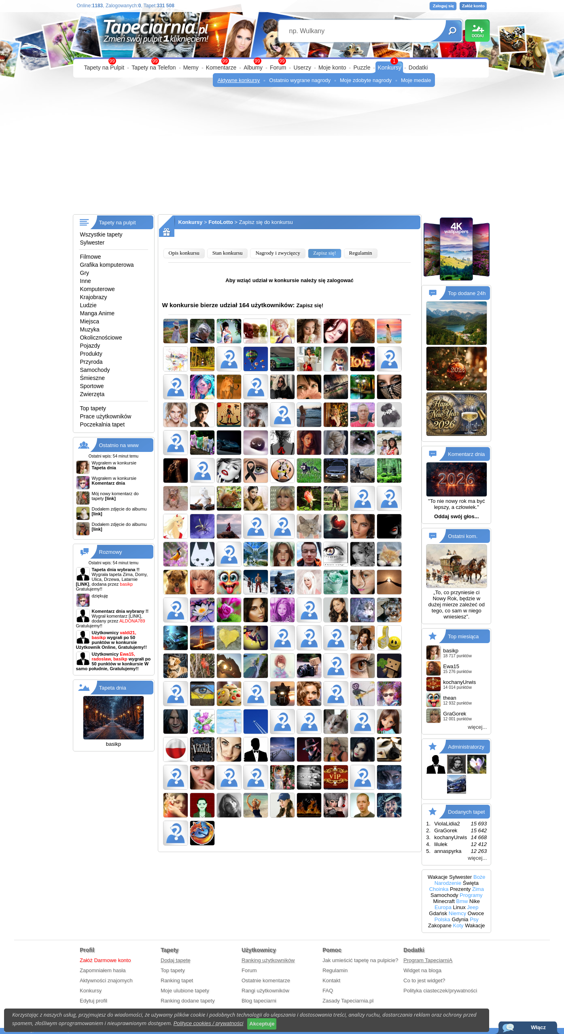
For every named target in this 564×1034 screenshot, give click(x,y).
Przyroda (91, 362)
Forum (278, 67)
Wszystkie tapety (101, 234)
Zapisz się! (324, 253)
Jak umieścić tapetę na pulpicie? (360, 960)
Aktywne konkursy (239, 80)
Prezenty (460, 889)
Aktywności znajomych (106, 980)
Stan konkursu (227, 253)
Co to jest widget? (424, 980)
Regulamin (360, 253)
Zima (478, 889)
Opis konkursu (184, 253)
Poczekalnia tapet (102, 424)
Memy (191, 67)
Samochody (95, 370)
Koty (458, 925)
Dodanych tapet (466, 812)
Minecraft (443, 901)
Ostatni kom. (462, 536)
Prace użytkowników (105, 416)
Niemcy (457, 913)
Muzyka (90, 329)
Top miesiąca (463, 636)
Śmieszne (92, 378)
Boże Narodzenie (460, 880)
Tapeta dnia (112, 688)
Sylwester (92, 242)
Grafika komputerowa (107, 265)
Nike (474, 901)
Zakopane (440, 925)
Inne (85, 281)
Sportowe (92, 386)
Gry (84, 273)
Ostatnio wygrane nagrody (300, 80)
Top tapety (93, 408)
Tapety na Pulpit (104, 67)
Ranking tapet (177, 980)
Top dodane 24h (467, 293)
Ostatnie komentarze (266, 980)
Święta (471, 883)
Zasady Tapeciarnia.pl (347, 1001)
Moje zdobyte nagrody (366, 80)
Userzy (302, 67)
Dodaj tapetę (176, 960)
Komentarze (221, 67)
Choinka (439, 889)
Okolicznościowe (101, 337)
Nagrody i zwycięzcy (277, 253)
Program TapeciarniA (427, 960)
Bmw (462, 901)
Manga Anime (97, 313)
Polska (442, 919)
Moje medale (416, 80)
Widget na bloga (422, 970)
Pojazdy (90, 345)
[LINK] (135, 616)
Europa (443, 907)
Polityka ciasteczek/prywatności (440, 991)
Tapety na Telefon (153, 67)
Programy (471, 895)
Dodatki (418, 67)
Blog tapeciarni (259, 1001)
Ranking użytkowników (268, 960)
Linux (459, 907)
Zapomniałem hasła (102, 970)
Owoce (476, 913)
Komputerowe (97, 289)
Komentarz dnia (466, 454)
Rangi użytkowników (265, 991)
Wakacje (437, 877)
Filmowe (90, 256)
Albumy (253, 67)
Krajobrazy (93, 297)
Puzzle (361, 67)
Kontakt (331, 980)
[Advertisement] (282, 153)
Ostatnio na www (119, 445)
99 (281, 61)
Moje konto (332, 67)
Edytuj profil (93, 1001)
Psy (474, 919)
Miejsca (89, 321)
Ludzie (88, 305)
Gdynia (460, 919)
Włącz (538, 1027)
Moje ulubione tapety (185, 991)
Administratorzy (466, 747)
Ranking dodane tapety (188, 1001)
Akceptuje (261, 1024)
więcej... (477, 727)
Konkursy (389, 67)
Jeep (472, 907)
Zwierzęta (92, 394)
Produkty (91, 353)
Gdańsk (438, 913)
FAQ (327, 991)
